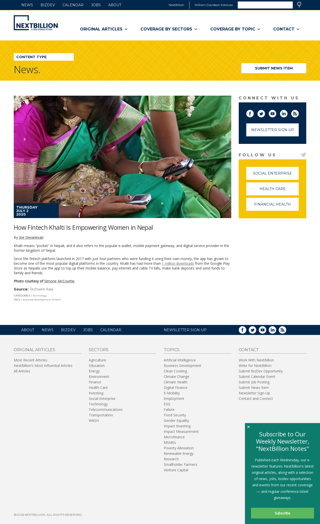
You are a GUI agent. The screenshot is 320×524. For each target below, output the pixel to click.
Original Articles (104, 29)
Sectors (98, 349)
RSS (298, 112)
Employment (174, 398)
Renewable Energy (179, 453)
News (27, 5)
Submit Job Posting (254, 382)
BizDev (47, 5)
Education (97, 365)
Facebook (253, 112)
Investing (96, 393)
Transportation (101, 415)
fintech (56, 299)
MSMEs (170, 442)
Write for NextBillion (255, 365)
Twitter (264, 112)
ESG (167, 404)
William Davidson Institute (213, 5)
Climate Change (176, 376)
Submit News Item (274, 68)
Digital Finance (176, 387)
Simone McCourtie (59, 281)
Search (299, 5)
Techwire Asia (41, 289)
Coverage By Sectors (169, 29)
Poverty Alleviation (179, 448)
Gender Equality (176, 420)
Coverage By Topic (235, 29)
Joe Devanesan (31, 237)
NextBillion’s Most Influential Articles (43, 365)
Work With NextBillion (256, 360)
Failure (169, 409)
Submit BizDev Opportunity (261, 371)
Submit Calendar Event (257, 376)
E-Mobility (172, 393)
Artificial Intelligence (180, 360)
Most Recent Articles (30, 360)
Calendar (73, 5)
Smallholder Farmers (180, 464)
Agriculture (97, 360)
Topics (172, 349)
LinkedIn (287, 112)
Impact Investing (177, 426)
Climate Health (176, 382)
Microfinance (174, 437)
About (114, 5)
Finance (95, 382)
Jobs (96, 5)
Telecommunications (106, 409)
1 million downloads (178, 263)
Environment (99, 376)
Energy (94, 371)
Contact (286, 29)
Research (171, 459)
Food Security (175, 415)
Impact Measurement (181, 431)
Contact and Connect (256, 398)
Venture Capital (176, 470)
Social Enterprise (276, 175)
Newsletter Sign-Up (272, 130)
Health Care (279, 191)
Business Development (182, 365)
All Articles (22, 371)
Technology (40, 295)
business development (37, 299)
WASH (94, 420)
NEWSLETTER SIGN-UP (185, 330)
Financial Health (276, 206)
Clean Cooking (175, 371)
